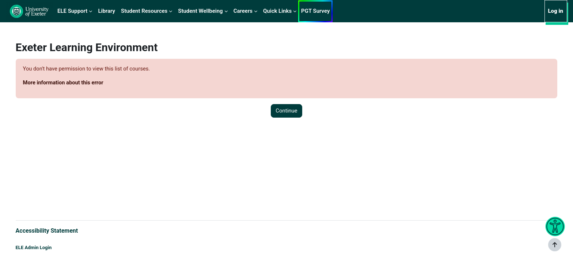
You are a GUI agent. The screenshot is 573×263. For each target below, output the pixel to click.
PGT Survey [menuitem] (315, 11)
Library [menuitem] (106, 11)
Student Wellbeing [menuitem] (200, 11)
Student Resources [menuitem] (144, 11)
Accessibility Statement (57, 230)
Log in (555, 11)
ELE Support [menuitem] (72, 11)
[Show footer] (554, 244)
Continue (286, 111)
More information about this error (74, 83)
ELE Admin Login (44, 247)
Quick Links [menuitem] (277, 11)
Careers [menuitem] (243, 11)
